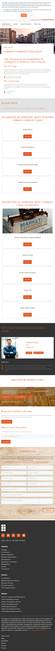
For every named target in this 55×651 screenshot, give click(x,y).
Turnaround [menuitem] (5, 569)
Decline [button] (31, 15)
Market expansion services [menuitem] (10, 580)
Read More (27, 136)
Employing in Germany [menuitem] (9, 562)
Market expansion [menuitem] (7, 554)
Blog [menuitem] (2, 638)
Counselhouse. (41, 108)
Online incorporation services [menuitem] (11, 602)
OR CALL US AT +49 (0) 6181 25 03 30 (11, 401)
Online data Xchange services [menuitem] (11, 611)
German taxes (37, 24)
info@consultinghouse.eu (42, 462)
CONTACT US (6, 397)
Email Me (29, 352)
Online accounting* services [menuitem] (10, 609)
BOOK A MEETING (20, 397)
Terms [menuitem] (3, 643)
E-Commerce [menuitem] (5, 578)
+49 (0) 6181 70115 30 (12, 462)
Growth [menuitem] (3, 566)
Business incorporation (26, 24)
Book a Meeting (7, 421)
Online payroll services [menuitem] (9, 606)
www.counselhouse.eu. (36, 630)
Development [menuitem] (5, 559)
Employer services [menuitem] (7, 585)
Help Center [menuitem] (5, 636)
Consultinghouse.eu (6, 24)
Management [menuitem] (5, 564)
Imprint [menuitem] (3, 645)
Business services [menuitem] (7, 583)
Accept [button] (23, 15)
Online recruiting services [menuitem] (10, 604)
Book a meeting (38, 352)
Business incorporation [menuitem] (9, 557)
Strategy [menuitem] (4, 550)
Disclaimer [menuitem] (4, 641)
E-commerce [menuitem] (5, 552)
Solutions (15, 24)
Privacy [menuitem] (3, 648)
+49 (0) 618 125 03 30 (26, 462)
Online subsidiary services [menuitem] (10, 599)
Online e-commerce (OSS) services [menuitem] (13, 597)
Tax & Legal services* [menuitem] (8, 588)
